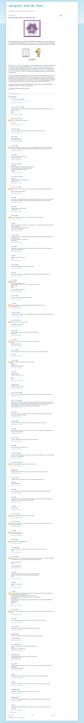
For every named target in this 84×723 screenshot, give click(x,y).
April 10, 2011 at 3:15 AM (16, 193)
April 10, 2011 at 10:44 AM (16, 380)
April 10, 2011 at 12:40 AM (16, 124)
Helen (12, 428)
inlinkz (12, 89)
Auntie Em (13, 295)
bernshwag (13, 556)
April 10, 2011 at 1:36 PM (16, 416)
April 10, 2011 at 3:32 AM (16, 202)
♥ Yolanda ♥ (13, 234)
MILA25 (12, 154)
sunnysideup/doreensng (16, 99)
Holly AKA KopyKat (15, 392)
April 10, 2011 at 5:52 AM (16, 268)
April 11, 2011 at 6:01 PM (16, 659)
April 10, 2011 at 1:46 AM (16, 159)
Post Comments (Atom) (19, 717)
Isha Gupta (13, 264)
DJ (11, 705)
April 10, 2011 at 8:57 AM (16, 316)
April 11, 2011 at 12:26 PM (16, 629)
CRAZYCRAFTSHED (15, 176)
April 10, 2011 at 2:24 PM (16, 441)
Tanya (12, 506)
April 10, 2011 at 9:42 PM (16, 535)
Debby (12, 445)
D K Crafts (13, 437)
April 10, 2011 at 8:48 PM (16, 517)
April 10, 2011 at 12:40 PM (16, 407)
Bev (12, 591)
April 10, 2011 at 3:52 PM (16, 465)
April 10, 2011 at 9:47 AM (16, 326)
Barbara (13, 663)
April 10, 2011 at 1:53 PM (16, 424)
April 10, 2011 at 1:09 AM (16, 150)
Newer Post (11, 715)
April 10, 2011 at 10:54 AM (16, 388)
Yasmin (12, 339)
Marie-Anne (13, 349)
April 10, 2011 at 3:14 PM (16, 458)
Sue (12, 255)
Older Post (53, 715)
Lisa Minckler (14, 312)
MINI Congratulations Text (36, 67)
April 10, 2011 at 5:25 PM (16, 492)
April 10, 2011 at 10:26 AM (16, 345)
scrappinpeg (14, 547)
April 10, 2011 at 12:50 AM (16, 141)
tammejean (13, 421)
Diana (28, 42)
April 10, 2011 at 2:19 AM (16, 182)
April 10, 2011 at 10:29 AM (16, 356)
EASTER (25, 71)
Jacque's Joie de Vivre (25, 6)
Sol (12, 223)
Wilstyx (12, 411)
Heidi (12, 197)
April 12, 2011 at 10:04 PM (16, 709)
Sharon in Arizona (15, 400)
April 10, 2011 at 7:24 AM (16, 299)
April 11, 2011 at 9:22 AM (16, 605)
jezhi (12, 582)
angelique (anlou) (15, 163)
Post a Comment (13, 712)
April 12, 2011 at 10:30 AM (16, 685)
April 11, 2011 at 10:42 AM (16, 622)
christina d (13, 609)
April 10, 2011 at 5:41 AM (16, 260)
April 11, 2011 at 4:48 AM (16, 567)
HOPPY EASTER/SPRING (14, 71)
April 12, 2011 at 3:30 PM (16, 693)
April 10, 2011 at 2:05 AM (16, 172)
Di (11, 674)
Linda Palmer (14, 128)
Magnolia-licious (34, 42)
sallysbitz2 (13, 477)
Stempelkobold (14, 453)
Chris (12, 497)
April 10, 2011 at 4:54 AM (16, 219)
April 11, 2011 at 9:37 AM (16, 614)
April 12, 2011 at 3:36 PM (16, 700)
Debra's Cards (14, 513)
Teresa (12, 618)
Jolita (12, 371)
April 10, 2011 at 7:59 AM (16, 308)
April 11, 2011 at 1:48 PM (16, 650)
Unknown (13, 145)
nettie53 (13, 280)
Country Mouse (14, 644)
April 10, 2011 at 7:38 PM (16, 509)
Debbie (12, 246)
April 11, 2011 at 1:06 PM (16, 640)
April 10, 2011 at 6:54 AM (16, 291)
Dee (12, 681)
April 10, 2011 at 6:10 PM (16, 501)
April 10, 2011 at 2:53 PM (16, 449)
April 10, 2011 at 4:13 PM (16, 473)
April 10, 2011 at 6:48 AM (16, 275)
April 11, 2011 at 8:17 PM (16, 669)
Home (32, 715)
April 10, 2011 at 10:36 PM (16, 552)
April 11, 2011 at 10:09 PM (16, 677)
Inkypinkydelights (15, 462)
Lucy (12, 303)
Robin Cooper (14, 521)
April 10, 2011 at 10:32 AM (16, 367)
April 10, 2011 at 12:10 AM (16, 114)
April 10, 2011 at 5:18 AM (16, 230)
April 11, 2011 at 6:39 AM (16, 587)
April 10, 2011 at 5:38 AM (16, 251)
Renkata (13, 136)
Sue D (12, 530)
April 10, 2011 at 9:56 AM (16, 335)
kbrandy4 (13, 330)
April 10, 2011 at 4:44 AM (16, 211)
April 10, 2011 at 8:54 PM (16, 526)
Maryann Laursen (15, 187)
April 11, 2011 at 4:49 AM (16, 578)
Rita (12, 272)
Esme (12, 572)
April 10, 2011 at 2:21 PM (16, 433)
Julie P (12, 489)
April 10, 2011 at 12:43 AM (16, 132)
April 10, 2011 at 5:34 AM (16, 242)
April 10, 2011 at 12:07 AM (16, 102)
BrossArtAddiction (15, 118)
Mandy (12, 206)
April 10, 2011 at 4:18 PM (16, 485)
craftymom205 (14, 320)
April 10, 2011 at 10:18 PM (16, 543)
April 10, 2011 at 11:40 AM (16, 396)
